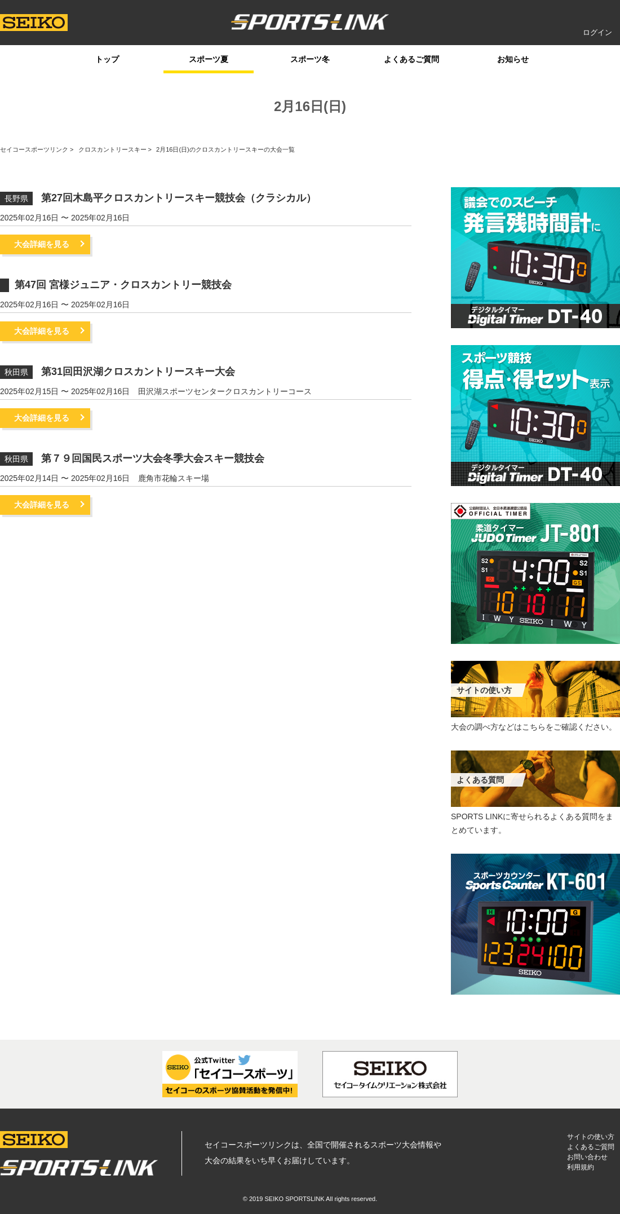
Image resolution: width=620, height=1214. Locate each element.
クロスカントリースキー (112, 149)
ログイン (597, 32)
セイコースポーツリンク (34, 149)
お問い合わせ (587, 1157)
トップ (107, 59)
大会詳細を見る (41, 244)
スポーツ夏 (208, 59)
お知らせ (513, 59)
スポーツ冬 (310, 59)
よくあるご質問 (411, 59)
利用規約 (580, 1167)
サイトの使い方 (590, 1137)
